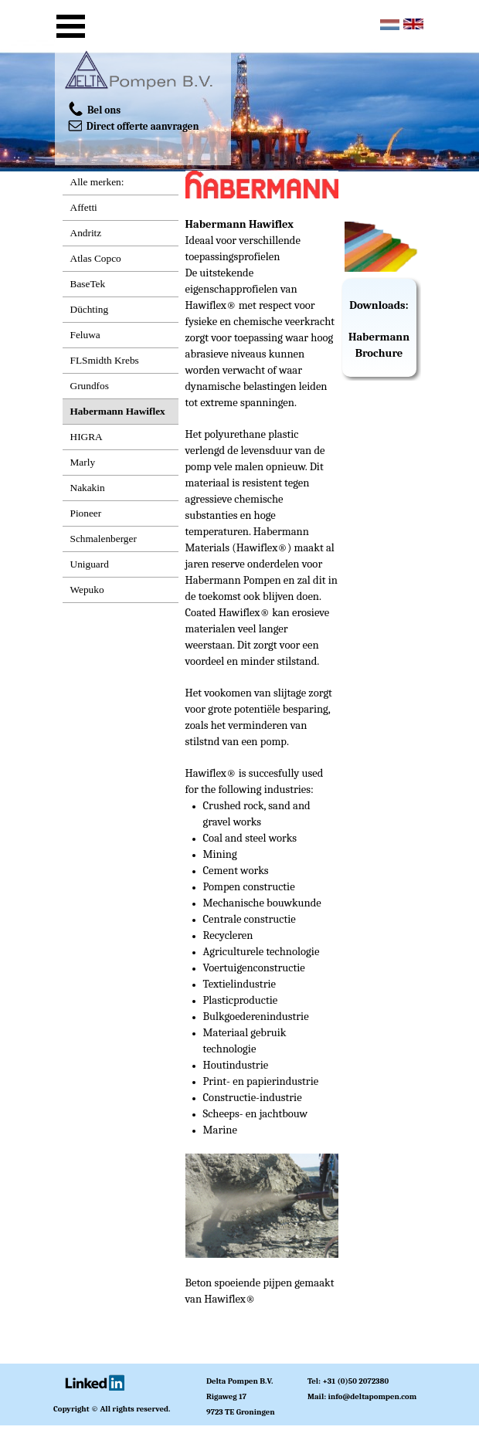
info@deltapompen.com (372, 1396)
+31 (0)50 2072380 (355, 1381)
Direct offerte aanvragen (133, 125)
